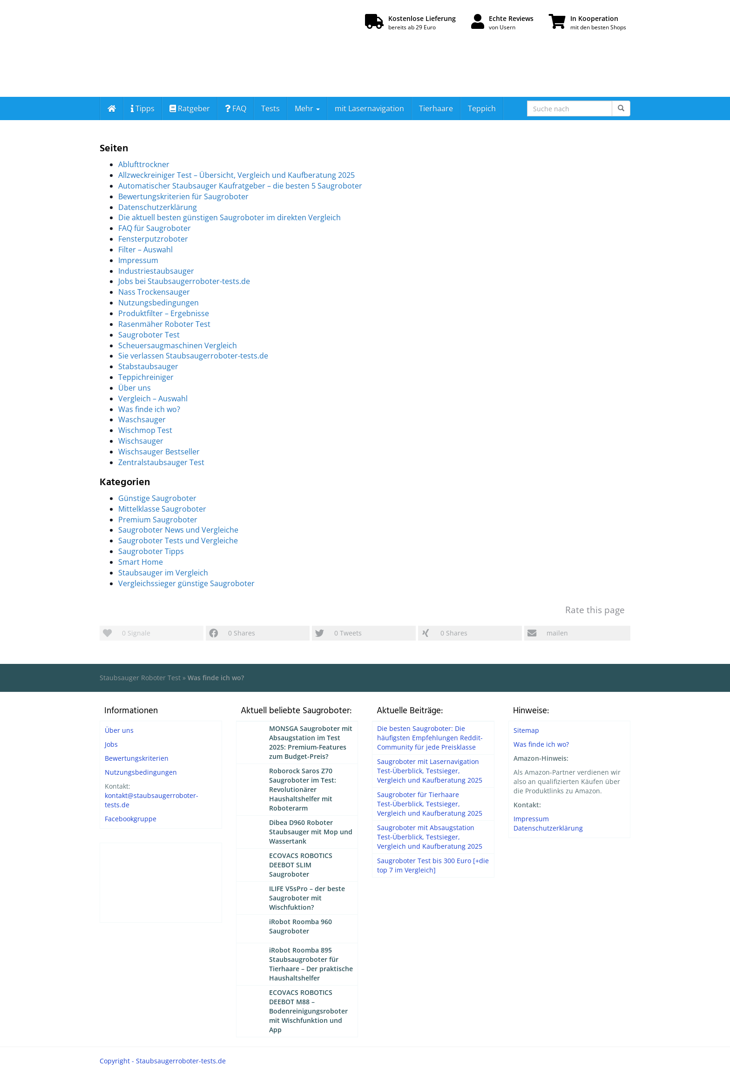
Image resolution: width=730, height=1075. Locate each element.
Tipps (143, 108)
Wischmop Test (145, 430)
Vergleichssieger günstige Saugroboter (186, 583)
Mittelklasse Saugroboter (162, 509)
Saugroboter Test (149, 335)
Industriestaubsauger (156, 271)
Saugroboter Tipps (151, 551)
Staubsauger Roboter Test (140, 677)
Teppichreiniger (146, 377)
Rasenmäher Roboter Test (164, 324)
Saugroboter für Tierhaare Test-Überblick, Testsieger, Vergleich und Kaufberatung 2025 (429, 804)
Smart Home (140, 562)
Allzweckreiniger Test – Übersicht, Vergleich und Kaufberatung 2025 (236, 175)
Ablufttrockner (143, 164)
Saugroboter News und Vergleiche (178, 530)
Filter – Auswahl (145, 249)
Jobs (111, 744)
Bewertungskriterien (137, 758)
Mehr (307, 108)
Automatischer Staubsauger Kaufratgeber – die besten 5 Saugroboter (240, 186)
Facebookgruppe (130, 818)
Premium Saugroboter (157, 519)
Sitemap (526, 730)
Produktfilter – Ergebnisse (163, 313)
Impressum (138, 260)
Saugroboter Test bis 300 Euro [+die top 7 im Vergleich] (433, 865)
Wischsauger (140, 441)
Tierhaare (436, 108)
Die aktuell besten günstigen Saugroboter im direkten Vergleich (229, 217)
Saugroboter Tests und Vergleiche (178, 540)
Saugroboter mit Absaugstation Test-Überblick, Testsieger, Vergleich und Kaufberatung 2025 (429, 837)
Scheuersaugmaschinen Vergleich (177, 345)
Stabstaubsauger (148, 366)
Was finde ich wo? (149, 409)
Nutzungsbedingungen (158, 302)
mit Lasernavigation (369, 108)
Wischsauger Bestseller (159, 451)
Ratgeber (189, 108)
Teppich (482, 108)
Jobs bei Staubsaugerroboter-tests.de (184, 281)
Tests (270, 108)
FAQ (235, 108)
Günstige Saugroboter (157, 498)
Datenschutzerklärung (157, 207)
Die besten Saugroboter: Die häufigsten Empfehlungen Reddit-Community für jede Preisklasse (430, 737)
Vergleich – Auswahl (153, 398)
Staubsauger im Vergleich (163, 573)
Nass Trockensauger (154, 292)
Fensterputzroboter (153, 239)
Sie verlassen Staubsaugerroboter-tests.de (193, 356)
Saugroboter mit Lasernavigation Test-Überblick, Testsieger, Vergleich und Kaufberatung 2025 (429, 770)
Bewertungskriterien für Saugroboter (183, 196)
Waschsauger (142, 419)
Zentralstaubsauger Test (161, 462)
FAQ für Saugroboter (154, 228)
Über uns (134, 388)
